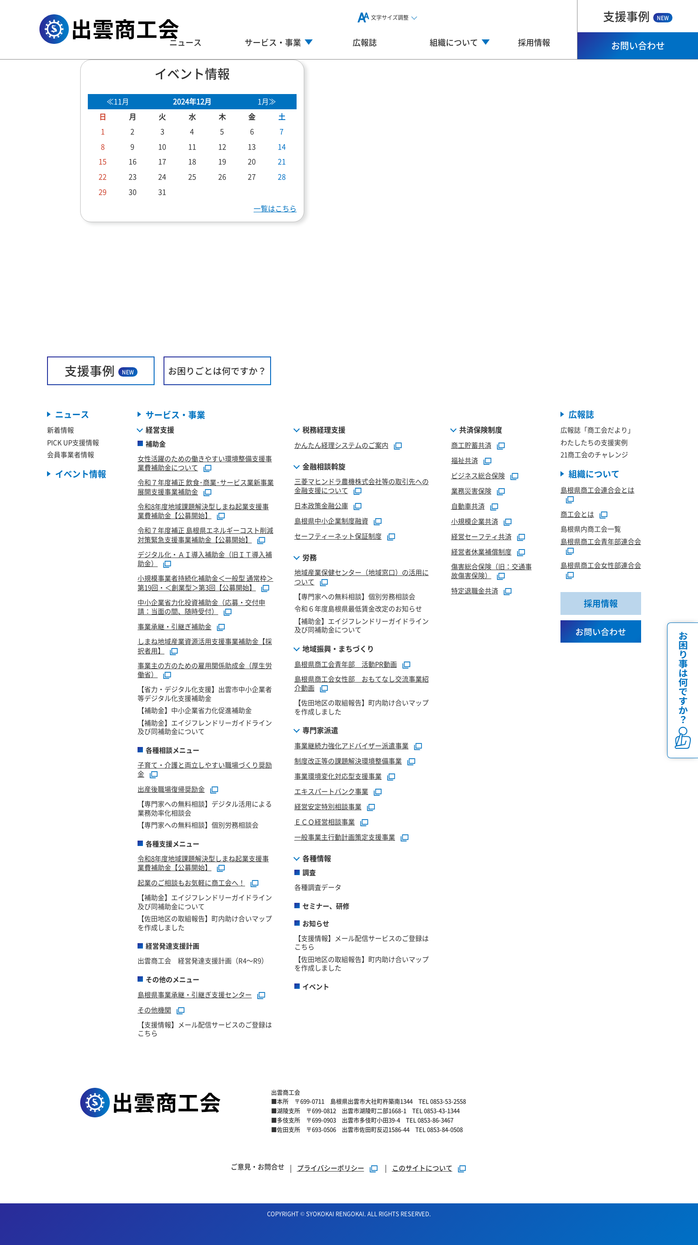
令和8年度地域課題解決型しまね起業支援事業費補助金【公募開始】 (203, 511)
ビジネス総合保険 (478, 475)
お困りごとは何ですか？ (217, 370)
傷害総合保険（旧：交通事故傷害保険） (491, 571)
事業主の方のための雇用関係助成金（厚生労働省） (205, 670)
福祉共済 (464, 460)
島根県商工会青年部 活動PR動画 (345, 664)
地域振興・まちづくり (338, 648)
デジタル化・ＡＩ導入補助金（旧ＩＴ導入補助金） (205, 559)
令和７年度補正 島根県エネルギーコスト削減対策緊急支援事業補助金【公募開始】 (205, 534)
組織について (594, 474)
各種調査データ (317, 887)
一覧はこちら (275, 208)
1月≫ (267, 101)
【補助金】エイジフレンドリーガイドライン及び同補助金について (205, 727)
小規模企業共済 (474, 521)
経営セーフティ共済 (481, 536)
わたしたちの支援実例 (594, 442)
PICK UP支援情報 (73, 442)
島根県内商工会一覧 (590, 529)
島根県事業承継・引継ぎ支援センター (195, 994)
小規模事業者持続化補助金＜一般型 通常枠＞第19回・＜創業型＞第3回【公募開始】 (205, 582)
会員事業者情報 (70, 454)
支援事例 (637, 16)
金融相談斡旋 (323, 466)
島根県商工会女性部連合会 (600, 565)
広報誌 (365, 42)
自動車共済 (468, 506)
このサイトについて (422, 1167)
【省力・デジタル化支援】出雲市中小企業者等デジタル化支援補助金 (205, 693)
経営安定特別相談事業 (328, 806)
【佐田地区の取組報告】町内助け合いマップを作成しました (205, 923)
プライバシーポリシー (330, 1167)
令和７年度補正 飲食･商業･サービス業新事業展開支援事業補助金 (206, 486)
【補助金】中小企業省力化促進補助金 (195, 710)
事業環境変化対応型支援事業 (338, 776)
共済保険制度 (480, 429)
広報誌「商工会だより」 (597, 430)
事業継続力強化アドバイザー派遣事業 (351, 745)
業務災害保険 (471, 490)
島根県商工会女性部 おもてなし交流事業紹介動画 (361, 683)
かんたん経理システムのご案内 (341, 445)
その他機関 (154, 1009)
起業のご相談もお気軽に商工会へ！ (191, 882)
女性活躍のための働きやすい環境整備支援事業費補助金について (205, 463)
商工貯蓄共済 (471, 445)
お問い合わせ (638, 45)
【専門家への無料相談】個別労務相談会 (198, 824)
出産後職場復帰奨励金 (171, 789)
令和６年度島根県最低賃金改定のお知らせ (358, 608)
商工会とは (577, 514)
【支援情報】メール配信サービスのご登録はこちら (205, 1029)
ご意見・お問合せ (257, 1166)
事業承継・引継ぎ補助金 (174, 626)
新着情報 (60, 430)
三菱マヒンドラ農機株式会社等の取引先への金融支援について (361, 486)
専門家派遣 (320, 730)
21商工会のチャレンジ (594, 454)
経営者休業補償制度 (481, 551)
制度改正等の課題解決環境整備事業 (348, 760)
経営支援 (160, 429)
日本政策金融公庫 (321, 505)
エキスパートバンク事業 (331, 791)
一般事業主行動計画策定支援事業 (344, 836)
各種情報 (316, 858)
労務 (309, 557)
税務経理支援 (323, 429)
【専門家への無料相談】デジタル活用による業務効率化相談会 (205, 808)
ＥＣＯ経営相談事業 (324, 821)
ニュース (185, 42)
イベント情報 (80, 474)
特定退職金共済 (474, 590)
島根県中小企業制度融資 (331, 520)
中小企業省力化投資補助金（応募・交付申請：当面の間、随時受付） (201, 606)
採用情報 (534, 42)
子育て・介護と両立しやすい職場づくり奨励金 (205, 769)
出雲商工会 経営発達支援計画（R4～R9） (203, 960)
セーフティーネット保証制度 (338, 536)
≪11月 (118, 101)
